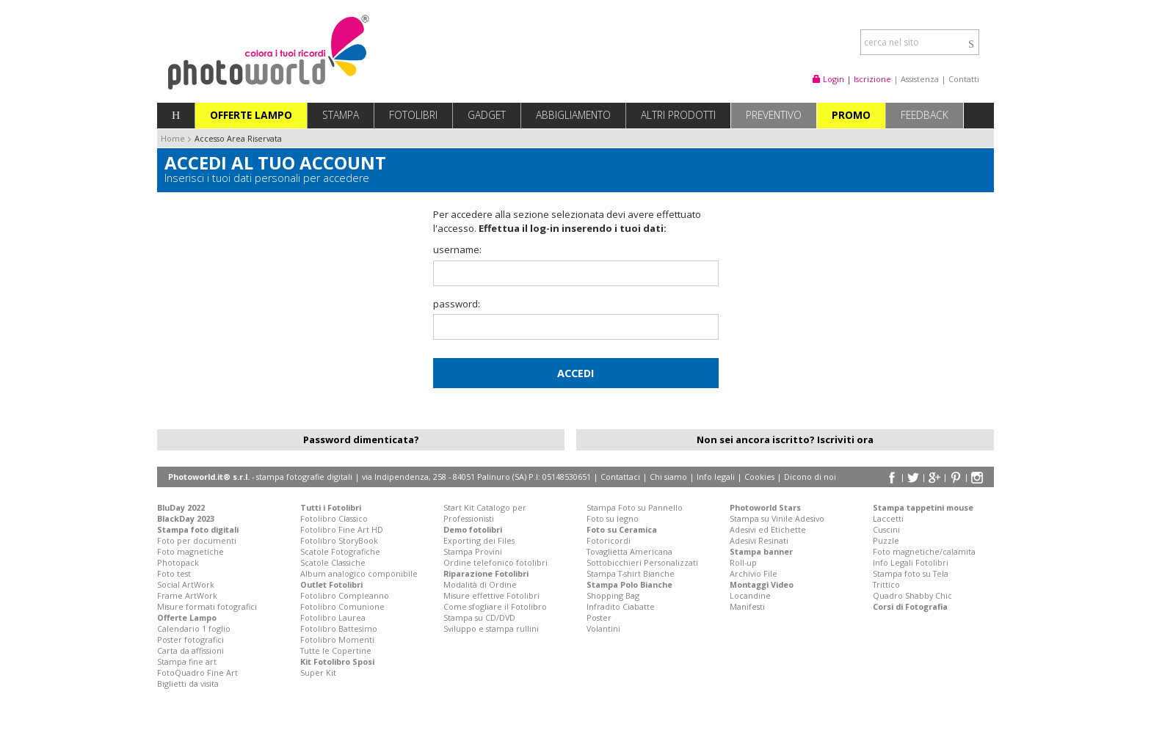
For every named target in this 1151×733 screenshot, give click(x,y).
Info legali (716, 476)
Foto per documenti (196, 540)
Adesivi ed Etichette (768, 529)
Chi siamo (668, 476)
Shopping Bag (613, 595)
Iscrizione (872, 78)
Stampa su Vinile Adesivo (777, 518)
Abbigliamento (573, 115)
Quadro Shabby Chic (912, 595)
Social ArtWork (185, 584)
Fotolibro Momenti (337, 639)
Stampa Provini (472, 551)
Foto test (174, 573)
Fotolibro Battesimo (338, 628)
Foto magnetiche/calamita (924, 551)
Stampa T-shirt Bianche (631, 573)
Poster (599, 617)
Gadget (487, 115)
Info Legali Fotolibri (910, 562)
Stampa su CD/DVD (479, 617)
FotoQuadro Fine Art (197, 672)
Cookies (759, 476)
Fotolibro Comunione (342, 606)
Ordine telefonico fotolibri (495, 562)
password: (456, 303)
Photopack (178, 562)
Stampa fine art (187, 661)
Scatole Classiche (333, 562)
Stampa (340, 115)
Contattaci (620, 476)
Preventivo (774, 115)
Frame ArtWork (187, 595)
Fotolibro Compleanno (344, 595)
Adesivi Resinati (759, 540)
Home (173, 138)
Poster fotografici (190, 639)
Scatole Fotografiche (340, 551)
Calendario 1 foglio (193, 628)
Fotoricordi (609, 540)
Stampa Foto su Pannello (635, 507)
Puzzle (886, 540)
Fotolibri (413, 115)
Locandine (750, 595)
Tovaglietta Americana (629, 551)
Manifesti (747, 606)
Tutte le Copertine (335, 650)
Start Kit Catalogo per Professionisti (484, 513)
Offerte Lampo (251, 115)
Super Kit (318, 672)
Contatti (963, 78)
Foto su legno (613, 518)
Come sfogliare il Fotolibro (495, 606)
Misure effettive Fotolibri (491, 595)
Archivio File (753, 573)
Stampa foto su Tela (910, 573)
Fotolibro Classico (334, 518)
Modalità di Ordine (480, 584)
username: (457, 249)
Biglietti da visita (188, 683)
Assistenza (920, 78)
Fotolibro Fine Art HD (341, 529)
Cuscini (886, 529)
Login (828, 78)
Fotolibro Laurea (333, 617)
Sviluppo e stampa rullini (491, 628)
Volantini (603, 628)
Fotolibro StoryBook (339, 540)
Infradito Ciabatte (621, 606)
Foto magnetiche (190, 551)
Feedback (924, 115)
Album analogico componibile (359, 573)
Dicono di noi (810, 476)
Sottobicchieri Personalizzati (642, 562)
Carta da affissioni (190, 650)
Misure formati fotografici (207, 606)
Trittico (886, 584)
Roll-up (743, 562)
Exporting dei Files (479, 540)
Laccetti (888, 518)
